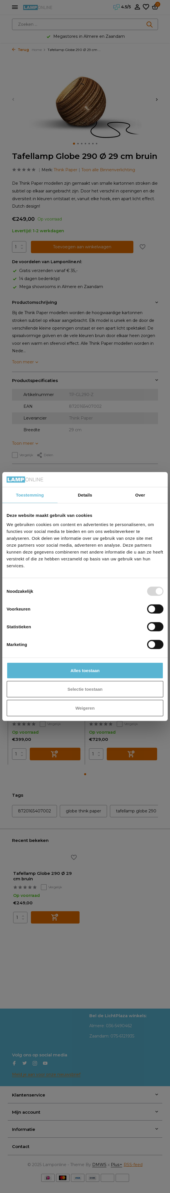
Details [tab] (85, 495)
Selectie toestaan (85, 689)
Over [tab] (140, 495)
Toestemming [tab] (30, 495)
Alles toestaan (85, 670)
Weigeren (84, 707)
